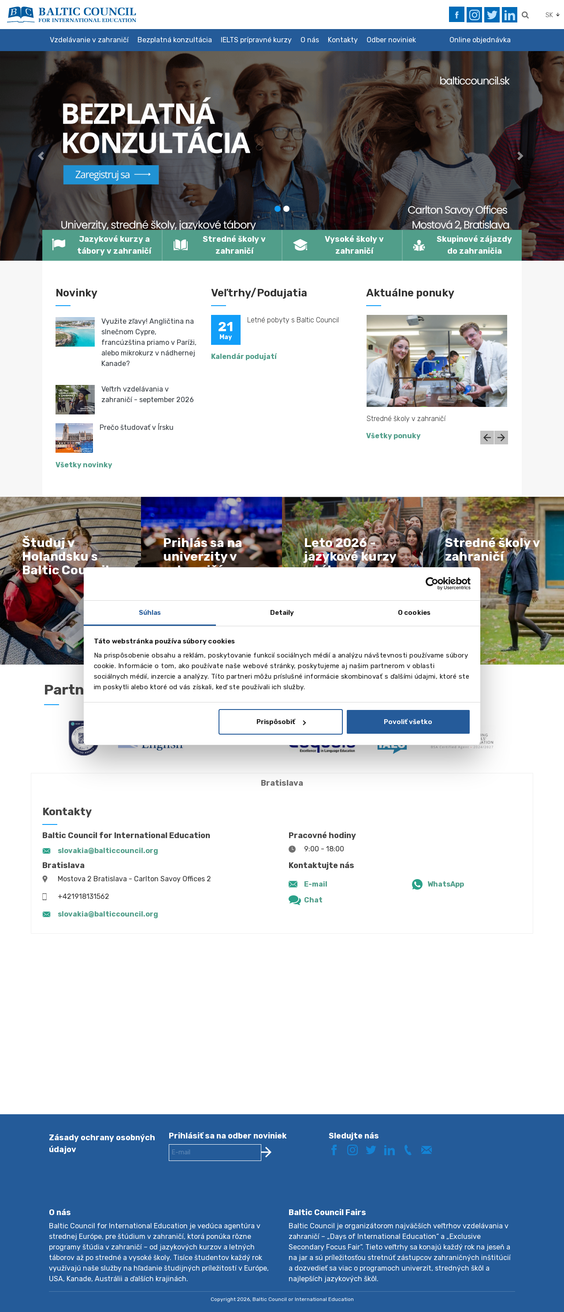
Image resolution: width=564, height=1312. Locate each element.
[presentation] (236, 1191)
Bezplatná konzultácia (174, 40)
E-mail (315, 884)
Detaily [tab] (282, 613)
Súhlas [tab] (150, 613)
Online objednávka (480, 40)
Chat (313, 900)
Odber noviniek (391, 40)
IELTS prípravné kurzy (256, 40)
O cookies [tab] (414, 613)
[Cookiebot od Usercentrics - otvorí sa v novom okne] (432, 583)
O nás (310, 40)
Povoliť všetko (408, 722)
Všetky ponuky (393, 436)
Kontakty (343, 40)
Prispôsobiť (281, 722)
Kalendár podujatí (244, 356)
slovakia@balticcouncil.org (108, 850)
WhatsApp (445, 884)
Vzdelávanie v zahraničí (89, 40)
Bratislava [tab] (282, 783)
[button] (42, 156)
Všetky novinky (84, 465)
